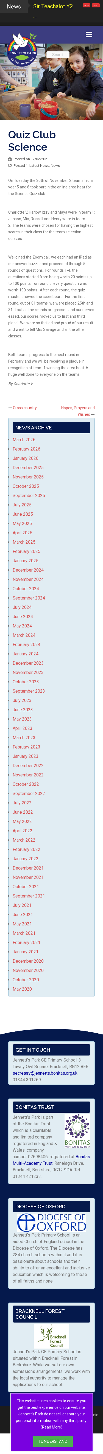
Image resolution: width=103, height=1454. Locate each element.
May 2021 (22, 924)
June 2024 (23, 616)
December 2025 (28, 467)
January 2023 (25, 756)
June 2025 (23, 514)
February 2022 (26, 849)
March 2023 (24, 737)
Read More (51, 1427)
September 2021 (29, 896)
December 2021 (28, 868)
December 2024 (28, 570)
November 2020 (28, 970)
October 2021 (26, 886)
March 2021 (24, 933)
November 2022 (28, 775)
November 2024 (28, 579)
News (55, 166)
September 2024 (29, 598)
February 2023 (26, 747)
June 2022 (23, 812)
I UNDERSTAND (53, 1441)
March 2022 (24, 840)
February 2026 (26, 449)
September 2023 (29, 691)
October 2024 (26, 588)
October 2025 (26, 486)
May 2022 (22, 821)
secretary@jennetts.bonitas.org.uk (45, 1073)
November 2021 (28, 877)
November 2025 (28, 477)
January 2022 (25, 858)
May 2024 (22, 626)
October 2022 (26, 784)
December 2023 (28, 663)
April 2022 (22, 830)
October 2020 (26, 979)
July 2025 (22, 504)
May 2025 (22, 523)
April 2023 (22, 728)
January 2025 (25, 560)
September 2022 (29, 793)
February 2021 (26, 942)
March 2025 (24, 542)
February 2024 (26, 644)
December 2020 (28, 961)
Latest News (39, 166)
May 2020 (22, 989)
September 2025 (29, 495)
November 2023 (28, 672)
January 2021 (25, 951)
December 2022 (28, 765)
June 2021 (23, 914)
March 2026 (24, 439)
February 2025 (26, 551)
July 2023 (22, 700)
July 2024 (22, 607)
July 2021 (22, 905)
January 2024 (25, 653)
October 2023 (26, 681)
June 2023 (23, 709)
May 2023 (22, 719)
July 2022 (22, 802)
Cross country (25, 408)
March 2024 (24, 635)
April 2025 (22, 532)
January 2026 (25, 458)
